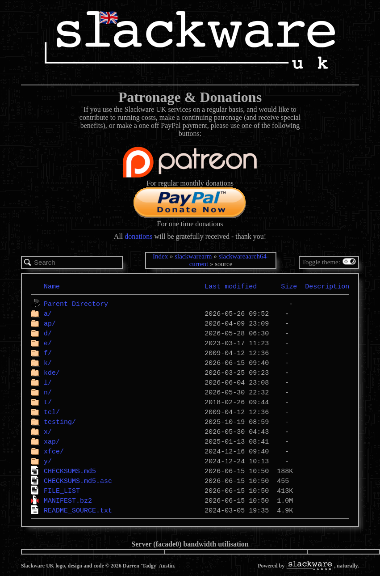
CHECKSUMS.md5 (70, 470)
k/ (48, 362)
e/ (48, 343)
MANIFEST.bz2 (68, 500)
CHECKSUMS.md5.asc (78, 480)
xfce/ (54, 451)
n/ (48, 392)
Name (52, 286)
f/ (48, 352)
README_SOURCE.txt (78, 510)
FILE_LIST (62, 490)
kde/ (52, 372)
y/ (48, 461)
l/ (48, 382)
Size (289, 286)
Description (327, 286)
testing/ (60, 421)
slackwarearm (193, 256)
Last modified (231, 286)
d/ (48, 333)
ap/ (50, 323)
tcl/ (52, 411)
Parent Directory (76, 303)
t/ (48, 402)
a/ (48, 313)
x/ (48, 431)
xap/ (52, 441)
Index (160, 256)
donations (138, 236)
